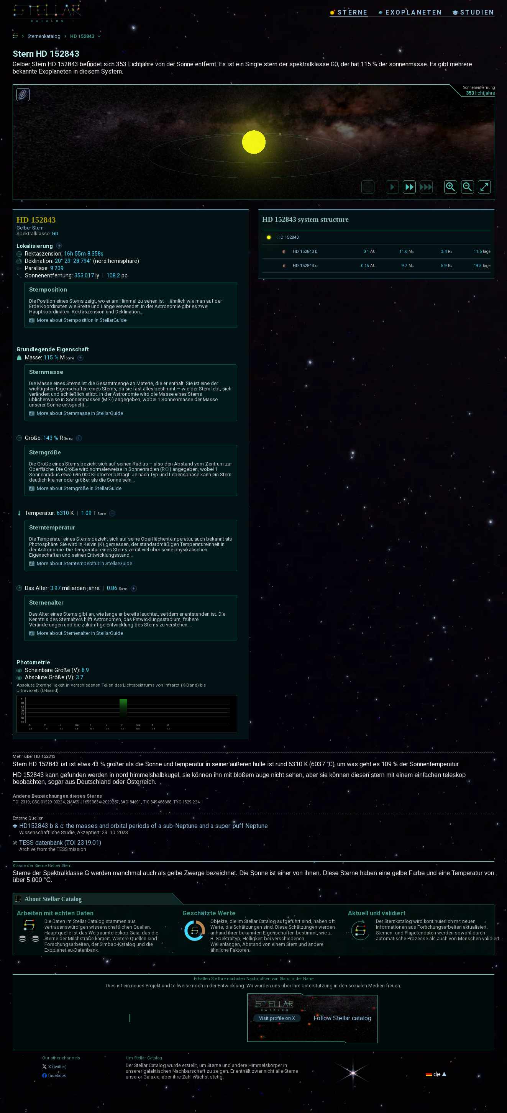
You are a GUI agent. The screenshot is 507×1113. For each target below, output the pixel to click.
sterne (349, 12)
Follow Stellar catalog (342, 1018)
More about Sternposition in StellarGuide (77, 320)
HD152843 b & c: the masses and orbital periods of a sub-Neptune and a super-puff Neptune (143, 825)
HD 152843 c (305, 265)
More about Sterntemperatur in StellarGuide (80, 563)
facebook (54, 1075)
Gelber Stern (30, 228)
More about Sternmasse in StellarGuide (76, 413)
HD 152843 (288, 237)
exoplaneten (409, 12)
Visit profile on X (277, 1018)
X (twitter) (54, 1066)
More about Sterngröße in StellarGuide (75, 488)
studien (473, 12)
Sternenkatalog (44, 36)
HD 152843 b (305, 251)
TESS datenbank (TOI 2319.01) (60, 842)
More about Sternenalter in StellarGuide (76, 633)
